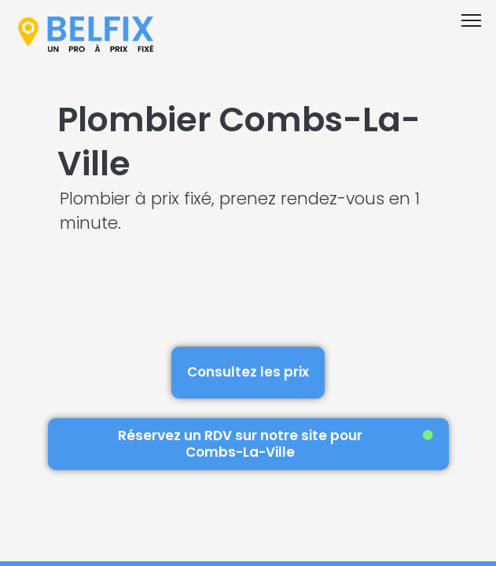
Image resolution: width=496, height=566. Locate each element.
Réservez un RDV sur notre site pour (275, 443)
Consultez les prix (248, 371)
